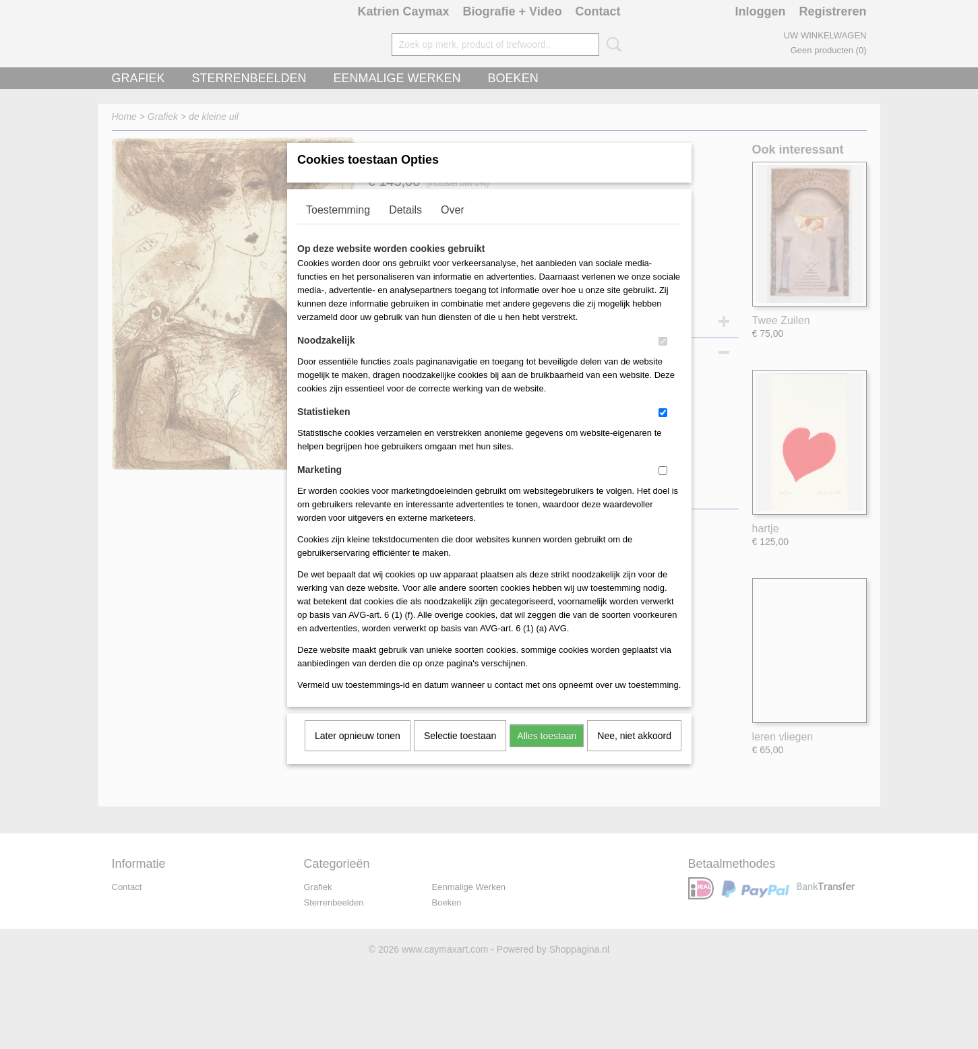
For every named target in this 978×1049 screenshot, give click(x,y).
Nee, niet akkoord (634, 753)
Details (405, 227)
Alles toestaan (546, 753)
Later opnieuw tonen (357, 753)
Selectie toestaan (460, 753)
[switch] (663, 358)
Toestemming (338, 227)
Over (452, 227)
